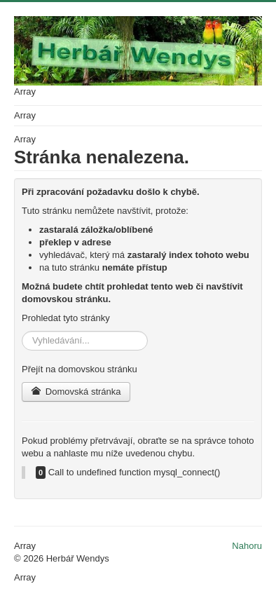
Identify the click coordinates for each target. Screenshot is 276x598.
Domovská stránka (76, 391)
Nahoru (247, 546)
